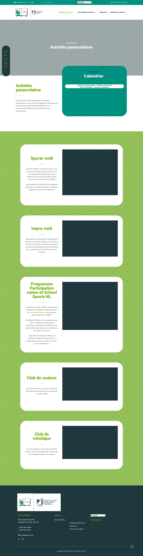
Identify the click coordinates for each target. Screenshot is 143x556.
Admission (103, 12)
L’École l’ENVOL (59, 520)
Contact (6, 51)
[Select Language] (84, 2)
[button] (90, 196)
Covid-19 (6, 71)
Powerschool (6, 55)
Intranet (6, 59)
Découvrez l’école (67, 12)
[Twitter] (32, 2)
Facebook (6, 63)
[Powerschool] (103, 2)
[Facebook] (29, 2)
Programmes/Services (87, 12)
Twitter (6, 67)
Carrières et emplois (117, 12)
